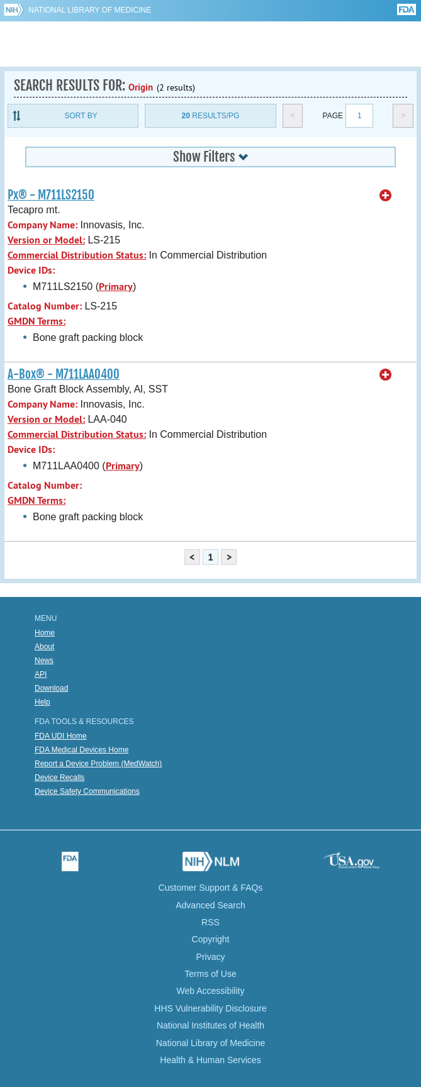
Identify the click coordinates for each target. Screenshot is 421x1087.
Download (51, 688)
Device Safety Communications (87, 791)
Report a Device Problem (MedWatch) (98, 763)
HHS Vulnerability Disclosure (210, 1008)
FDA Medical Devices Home (81, 749)
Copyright (211, 939)
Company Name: (42, 224)
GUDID (210, 44)
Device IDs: (31, 270)
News (44, 660)
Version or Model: (46, 240)
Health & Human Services (210, 1060)
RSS (210, 922)
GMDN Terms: (36, 321)
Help (42, 702)
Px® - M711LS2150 (51, 195)
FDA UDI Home (61, 736)
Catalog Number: (45, 306)
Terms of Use (210, 974)
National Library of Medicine (89, 10)
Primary (116, 286)
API (41, 674)
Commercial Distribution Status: (77, 255)
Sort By (81, 115)
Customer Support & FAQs (211, 888)
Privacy (210, 957)
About (44, 646)
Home (45, 632)
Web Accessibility (211, 991)
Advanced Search (210, 905)
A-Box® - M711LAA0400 (64, 374)
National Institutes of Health (210, 1025)
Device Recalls (59, 777)
